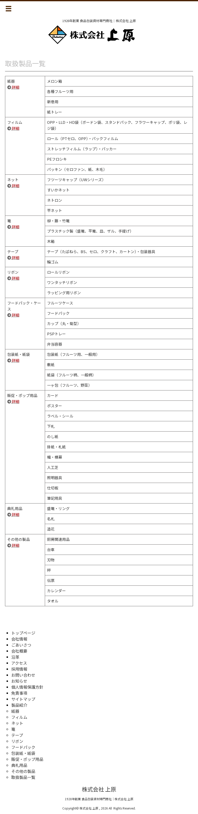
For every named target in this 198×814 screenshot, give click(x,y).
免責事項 (19, 693)
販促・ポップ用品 (27, 759)
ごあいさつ (21, 645)
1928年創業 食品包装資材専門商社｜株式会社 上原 (99, 799)
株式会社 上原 (99, 789)
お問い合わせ (23, 675)
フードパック (23, 747)
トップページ (23, 633)
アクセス (19, 663)
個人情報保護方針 (27, 687)
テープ (17, 735)
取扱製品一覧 (23, 777)
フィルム (19, 717)
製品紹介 (19, 705)
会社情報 (19, 639)
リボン (17, 741)
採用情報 (19, 669)
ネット (17, 723)
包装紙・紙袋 (23, 753)
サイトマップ (23, 699)
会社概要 (19, 651)
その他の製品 (23, 771)
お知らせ (19, 681)
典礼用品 (19, 765)
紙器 (15, 711)
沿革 (15, 657)
